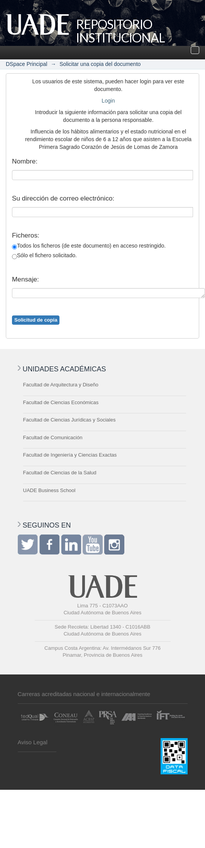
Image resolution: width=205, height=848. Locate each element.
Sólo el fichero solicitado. (44, 255)
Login (108, 101)
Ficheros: (25, 235)
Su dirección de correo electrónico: (63, 198)
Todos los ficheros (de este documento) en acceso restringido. (89, 246)
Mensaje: (25, 279)
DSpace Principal (26, 64)
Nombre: (24, 161)
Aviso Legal (32, 742)
